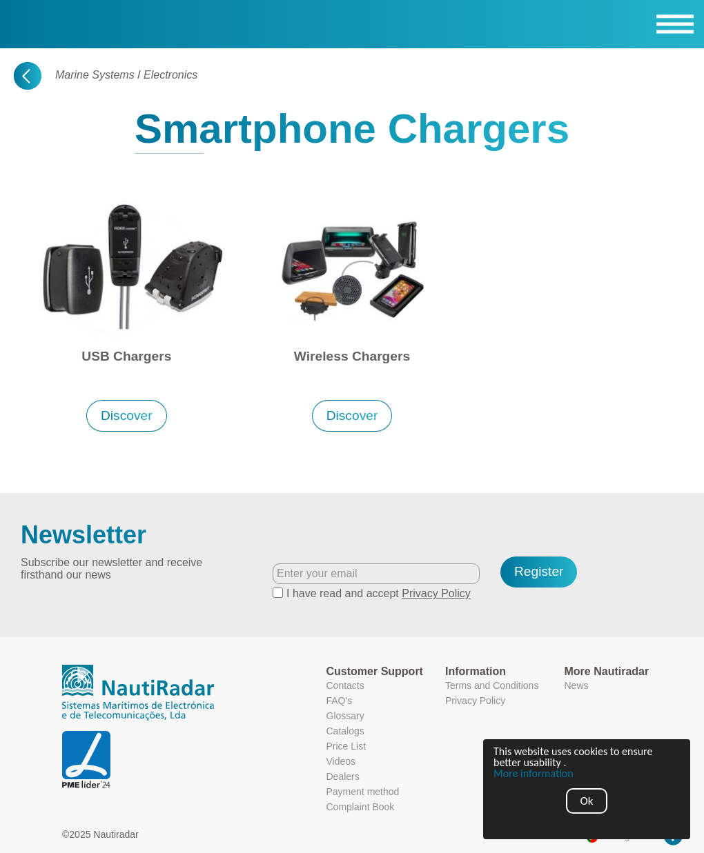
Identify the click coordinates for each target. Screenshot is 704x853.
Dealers (343, 776)
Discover (127, 415)
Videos (341, 761)
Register (538, 571)
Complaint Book (360, 806)
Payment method (363, 791)
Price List (346, 746)
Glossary (345, 715)
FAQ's (339, 700)
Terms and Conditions (491, 685)
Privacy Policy (436, 593)
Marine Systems (95, 75)
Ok (587, 801)
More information (533, 773)
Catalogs (345, 730)
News (577, 685)
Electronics (170, 75)
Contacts (345, 685)
